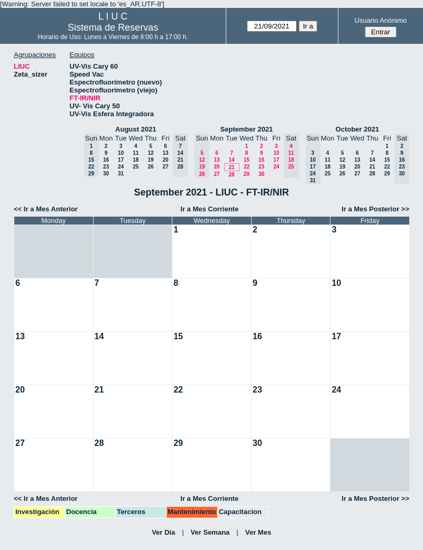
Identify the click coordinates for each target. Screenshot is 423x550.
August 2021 (135, 129)
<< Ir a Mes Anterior (46, 209)
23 (106, 167)
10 (121, 153)
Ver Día (163, 532)
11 (136, 153)
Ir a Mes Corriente (209, 209)
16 (106, 160)
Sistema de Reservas (113, 27)
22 (247, 167)
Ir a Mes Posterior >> (375, 209)
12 (150, 153)
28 (231, 175)
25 (136, 167)
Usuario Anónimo (380, 20)
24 (121, 167)
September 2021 (246, 129)
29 (247, 174)
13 (165, 153)
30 (106, 173)
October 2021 (357, 129)
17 (121, 160)
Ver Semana (210, 532)
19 (150, 160)
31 (121, 173)
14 (231, 160)
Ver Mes (258, 532)
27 (165, 167)
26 (150, 167)
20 (165, 160)
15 (247, 160)
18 (136, 160)
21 (231, 167)
